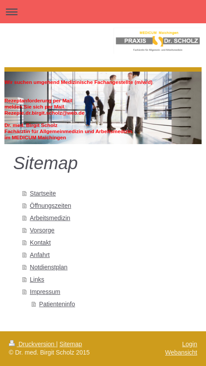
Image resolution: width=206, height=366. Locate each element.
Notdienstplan (49, 267)
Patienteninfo (57, 304)
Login (189, 344)
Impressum (45, 291)
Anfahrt (40, 254)
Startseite (43, 193)
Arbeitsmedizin (50, 217)
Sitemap (70, 344)
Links (37, 279)
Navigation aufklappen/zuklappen (103, 11)
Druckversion (32, 344)
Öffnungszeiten (50, 205)
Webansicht (181, 352)
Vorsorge (42, 230)
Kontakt (40, 242)
